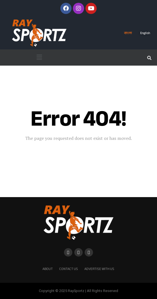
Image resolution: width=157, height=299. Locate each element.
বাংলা (128, 33)
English (145, 33)
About (47, 268)
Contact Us (68, 268)
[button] (39, 57)
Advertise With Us (99, 268)
